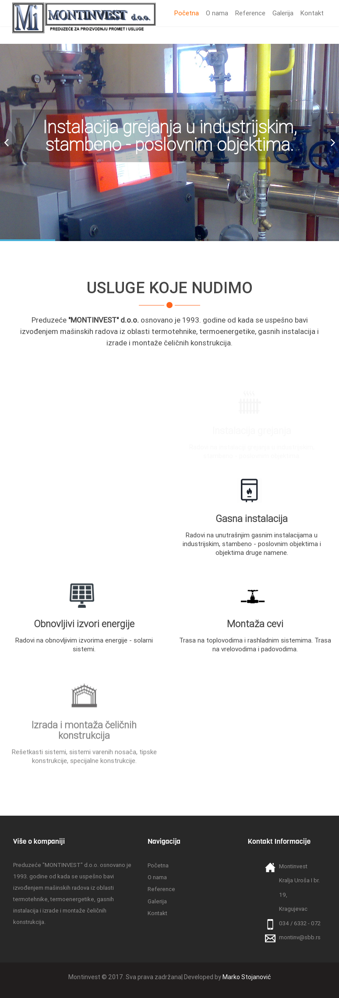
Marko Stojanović (246, 977)
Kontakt (312, 13)
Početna (186, 13)
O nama (217, 13)
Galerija (282, 13)
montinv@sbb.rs (300, 937)
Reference (250, 13)
